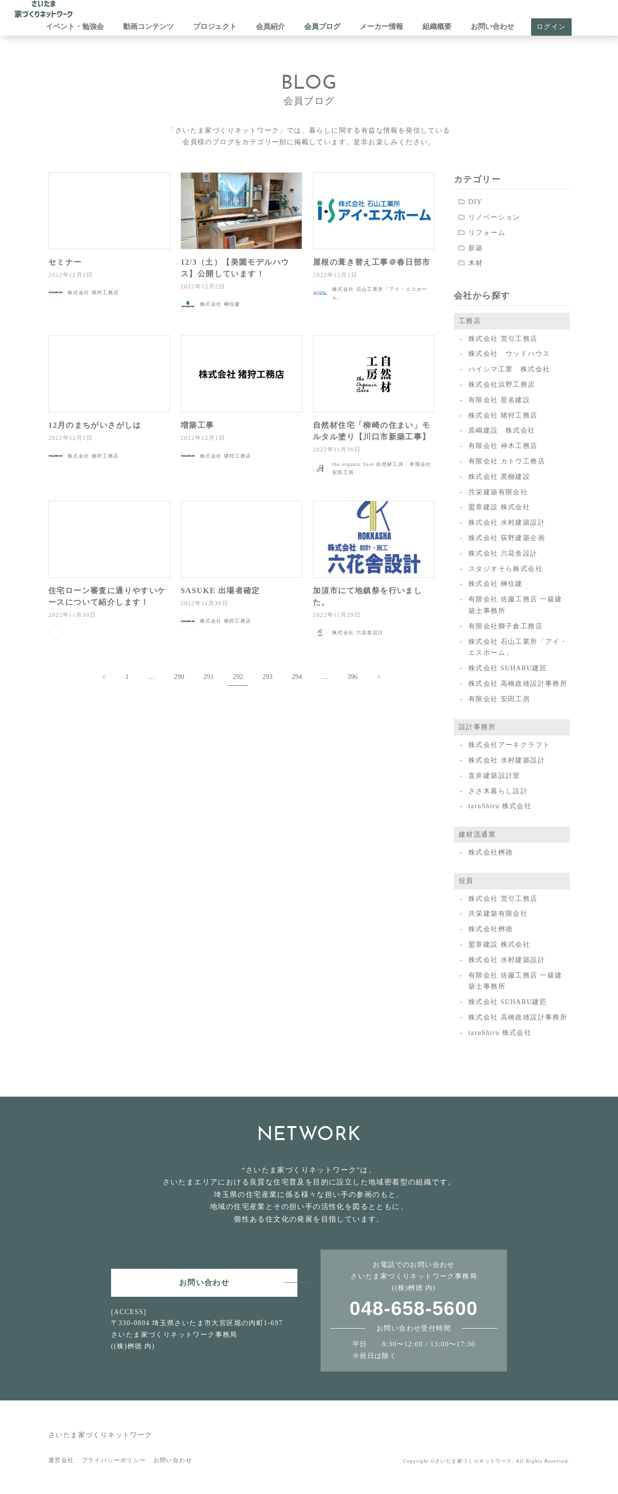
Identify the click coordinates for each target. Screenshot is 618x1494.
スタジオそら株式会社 (505, 568)
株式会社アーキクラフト (509, 744)
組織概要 (436, 26)
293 (267, 676)
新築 (475, 248)
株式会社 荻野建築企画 (506, 538)
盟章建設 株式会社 (499, 507)
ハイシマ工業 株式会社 (509, 369)
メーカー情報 (381, 26)
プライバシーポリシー (114, 1460)
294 (297, 676)
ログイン (551, 26)
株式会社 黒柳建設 (499, 476)
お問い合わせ (492, 26)
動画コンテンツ (148, 26)
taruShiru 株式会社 (500, 806)
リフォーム (487, 232)
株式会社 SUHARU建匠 (507, 668)
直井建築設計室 (494, 775)
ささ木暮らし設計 (498, 791)
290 (179, 676)
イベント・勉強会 (75, 26)
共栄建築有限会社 (498, 492)
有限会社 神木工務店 (503, 445)
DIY (475, 201)
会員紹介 (270, 26)
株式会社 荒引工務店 (503, 338)
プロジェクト (215, 26)
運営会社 (61, 1460)
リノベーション (494, 217)
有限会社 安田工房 (499, 699)
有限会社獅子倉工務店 (505, 626)
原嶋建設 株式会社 (501, 430)
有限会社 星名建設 (499, 400)
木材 (475, 263)
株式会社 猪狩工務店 (503, 415)
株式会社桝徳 (490, 852)
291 (208, 676)
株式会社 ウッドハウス (509, 353)
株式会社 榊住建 (495, 583)
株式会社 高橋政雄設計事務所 (517, 683)
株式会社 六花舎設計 (503, 553)
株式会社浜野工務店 (501, 384)
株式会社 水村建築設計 (506, 522)
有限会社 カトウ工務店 (506, 461)
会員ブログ (322, 26)
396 (352, 676)
